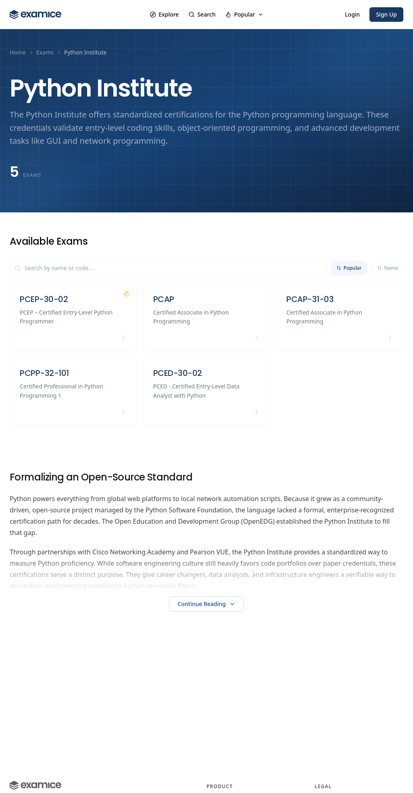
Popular (244, 14)
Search (201, 14)
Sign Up (386, 14)
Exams (45, 52)
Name (387, 267)
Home (18, 52)
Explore (164, 14)
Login (352, 14)
